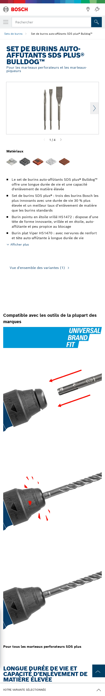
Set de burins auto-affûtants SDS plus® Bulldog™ (61, 33)
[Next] (61, 140)
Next (94, 108)
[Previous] (44, 140)
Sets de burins (13, 33)
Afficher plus (19, 244)
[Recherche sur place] (96, 22)
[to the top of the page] (98, 671)
